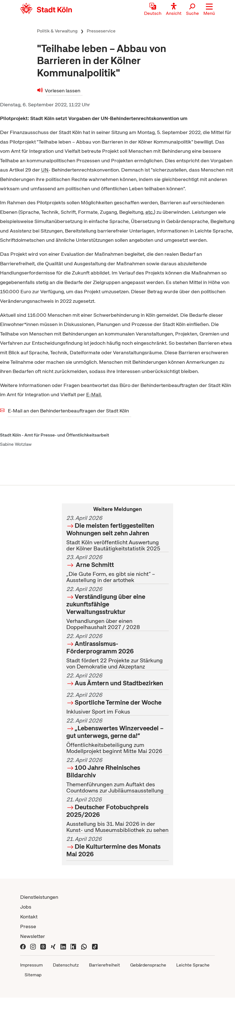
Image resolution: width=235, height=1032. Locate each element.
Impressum (31, 965)
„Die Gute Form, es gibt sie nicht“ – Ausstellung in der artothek (117, 569)
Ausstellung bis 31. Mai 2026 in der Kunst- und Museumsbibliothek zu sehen (117, 815)
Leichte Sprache (193, 965)
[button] (209, 10)
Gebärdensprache (148, 965)
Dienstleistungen (39, 897)
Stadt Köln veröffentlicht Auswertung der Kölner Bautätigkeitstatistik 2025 (117, 533)
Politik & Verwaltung (57, 31)
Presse (28, 926)
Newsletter (32, 936)
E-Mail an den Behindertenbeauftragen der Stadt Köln (68, 410)
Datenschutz (66, 965)
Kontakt (28, 916)
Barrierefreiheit (104, 965)
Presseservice (101, 31)
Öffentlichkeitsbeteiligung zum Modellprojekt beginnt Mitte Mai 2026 (117, 736)
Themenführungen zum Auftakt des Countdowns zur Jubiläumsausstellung (117, 775)
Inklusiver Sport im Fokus (117, 703)
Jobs (25, 907)
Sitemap (33, 975)
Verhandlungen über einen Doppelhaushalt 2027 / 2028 (117, 608)
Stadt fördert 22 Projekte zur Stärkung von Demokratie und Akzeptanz (117, 651)
